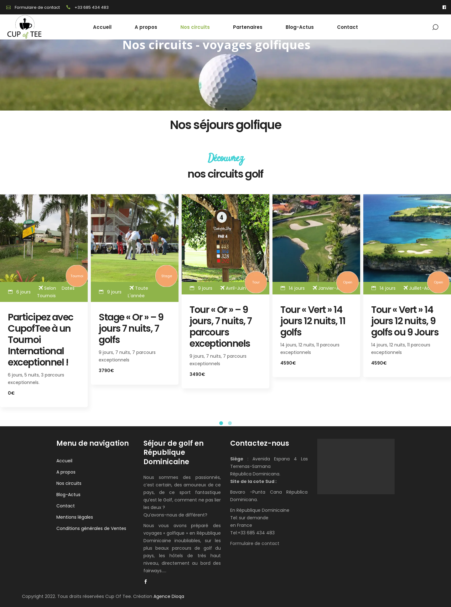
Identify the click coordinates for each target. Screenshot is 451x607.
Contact (65, 506)
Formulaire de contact (254, 543)
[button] (221, 423)
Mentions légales (74, 517)
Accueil (64, 461)
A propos (65, 472)
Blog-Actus (68, 494)
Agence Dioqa (168, 596)
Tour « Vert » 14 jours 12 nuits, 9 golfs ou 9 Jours (404, 321)
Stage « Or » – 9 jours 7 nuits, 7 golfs (131, 328)
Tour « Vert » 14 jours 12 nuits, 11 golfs (312, 321)
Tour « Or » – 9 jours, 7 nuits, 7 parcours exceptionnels (220, 326)
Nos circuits (68, 483)
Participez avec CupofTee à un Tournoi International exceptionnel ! (40, 340)
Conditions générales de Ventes (91, 528)
